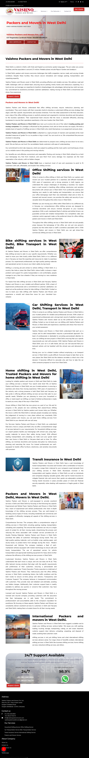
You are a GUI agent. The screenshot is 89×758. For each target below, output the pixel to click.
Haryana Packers (17, 26)
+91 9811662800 (10, 2)
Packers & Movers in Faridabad (53, 724)
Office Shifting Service (41, 703)
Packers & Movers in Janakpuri (11, 742)
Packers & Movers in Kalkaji (73, 748)
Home (8, 26)
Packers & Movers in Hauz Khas (32, 743)
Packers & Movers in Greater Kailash (53, 732)
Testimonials (62, 710)
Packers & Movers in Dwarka (31, 736)
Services (43, 11)
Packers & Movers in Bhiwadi (53, 742)
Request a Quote (13, 96)
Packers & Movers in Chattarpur (32, 749)
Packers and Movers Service (43, 716)
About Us (62, 700)
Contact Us (67, 11)
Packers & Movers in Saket (10, 736)
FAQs (60, 708)
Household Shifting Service (42, 700)
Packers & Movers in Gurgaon (10, 730)
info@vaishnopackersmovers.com (14, 5)
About (34, 11)
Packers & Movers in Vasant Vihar (53, 750)
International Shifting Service (43, 714)
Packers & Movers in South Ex (74, 730)
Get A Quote (79, 9)
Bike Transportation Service (42, 708)
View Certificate (15, 42)
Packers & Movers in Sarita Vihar (74, 744)
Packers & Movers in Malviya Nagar (11, 726)
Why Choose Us (64, 705)
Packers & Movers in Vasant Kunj (74, 738)
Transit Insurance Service (42, 711)
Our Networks (55, 11)
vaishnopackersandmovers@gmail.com (16, 719)
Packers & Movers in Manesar (53, 736)
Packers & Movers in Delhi (73, 724)
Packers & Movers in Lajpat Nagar (32, 732)
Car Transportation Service (42, 705)
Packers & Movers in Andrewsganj (32, 726)
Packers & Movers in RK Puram (11, 749)
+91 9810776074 (22, 2)
